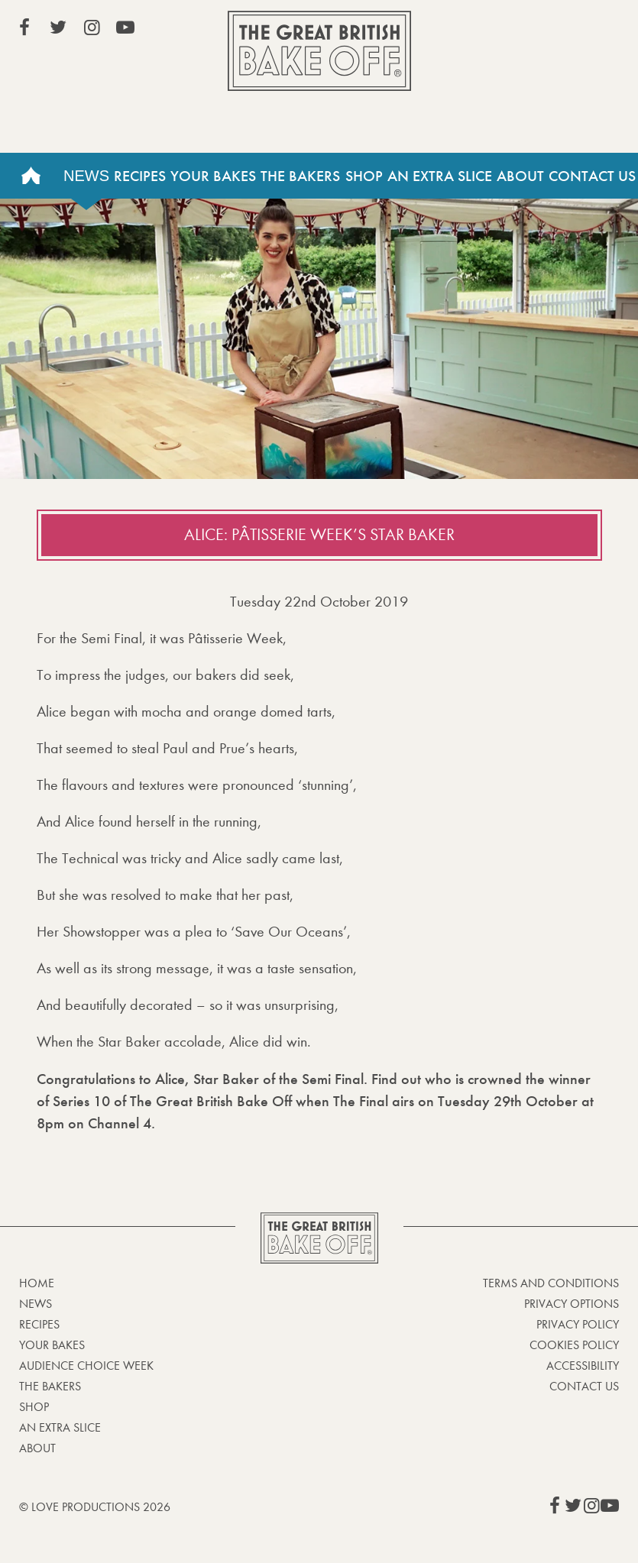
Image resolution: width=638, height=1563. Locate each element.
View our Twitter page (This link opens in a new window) (58, 27)
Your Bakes (213, 176)
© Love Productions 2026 (94, 1507)
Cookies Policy (574, 1345)
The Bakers (300, 176)
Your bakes (52, 1345)
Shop (364, 176)
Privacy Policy (577, 1324)
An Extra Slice (439, 176)
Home (30, 176)
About (520, 176)
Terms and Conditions (551, 1283)
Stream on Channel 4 (549, 30)
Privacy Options (571, 1303)
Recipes (140, 176)
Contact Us (592, 176)
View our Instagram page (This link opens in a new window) (92, 27)
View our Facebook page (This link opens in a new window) (24, 27)
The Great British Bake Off (319, 51)
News (86, 175)
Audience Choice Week (86, 1365)
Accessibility (582, 1365)
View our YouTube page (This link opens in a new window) (125, 27)
